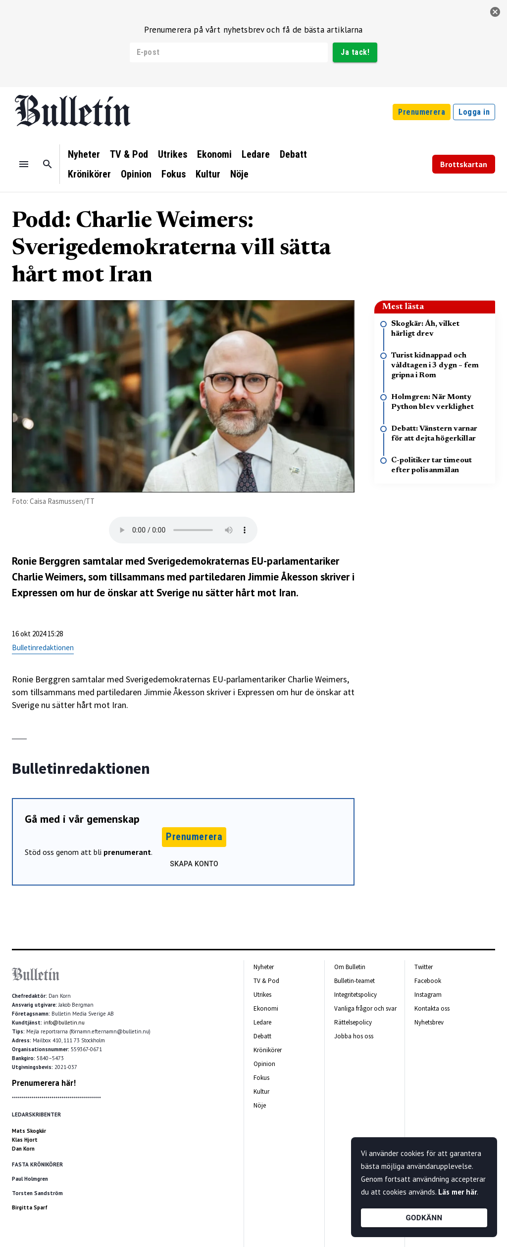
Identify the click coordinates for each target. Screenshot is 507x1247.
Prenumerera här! (44, 1082)
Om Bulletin (349, 967)
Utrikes (172, 154)
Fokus (173, 174)
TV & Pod (129, 154)
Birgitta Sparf (30, 1207)
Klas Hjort (25, 1139)
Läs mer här (457, 1192)
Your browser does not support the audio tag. (183, 530)
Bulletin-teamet (354, 981)
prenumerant (127, 852)
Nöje (239, 174)
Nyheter (84, 154)
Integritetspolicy (355, 994)
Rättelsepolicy (353, 1022)
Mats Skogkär (29, 1130)
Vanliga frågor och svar (365, 1008)
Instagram (428, 994)
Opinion (136, 174)
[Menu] (24, 164)
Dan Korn (23, 1148)
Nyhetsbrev (429, 1022)
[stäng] (495, 12)
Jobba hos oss (353, 1036)
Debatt (293, 154)
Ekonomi (214, 154)
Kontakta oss (432, 1008)
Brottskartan (463, 164)
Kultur (208, 174)
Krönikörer (89, 174)
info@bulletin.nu (64, 1022)
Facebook (427, 981)
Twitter (423, 967)
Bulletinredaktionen (43, 647)
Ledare (256, 154)
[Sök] (47, 164)
